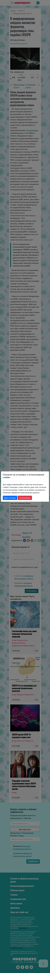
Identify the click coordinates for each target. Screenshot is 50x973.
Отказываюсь (25, 498)
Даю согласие (10, 498)
